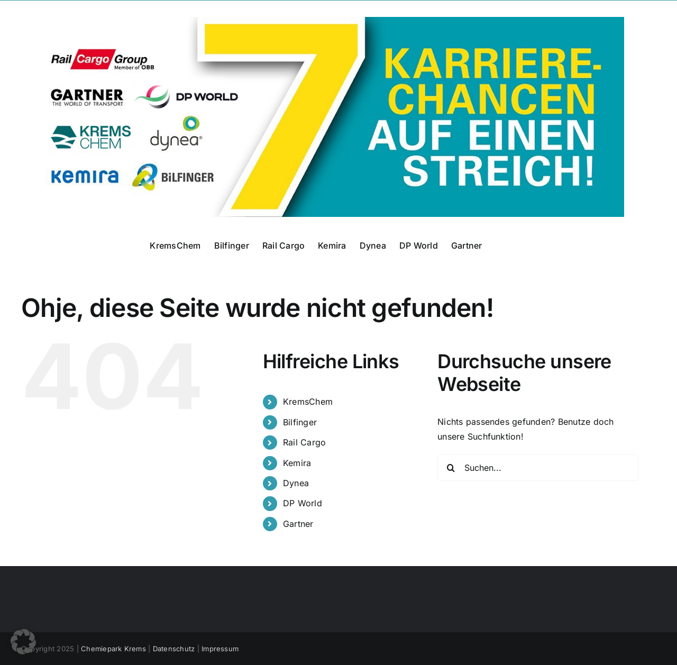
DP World (302, 503)
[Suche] (450, 467)
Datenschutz (174, 648)
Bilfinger (300, 422)
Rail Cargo (304, 442)
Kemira (297, 463)
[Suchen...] (537, 467)
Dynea (296, 483)
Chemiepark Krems (113, 648)
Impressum (220, 648)
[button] (23, 641)
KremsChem (308, 401)
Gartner (298, 523)
